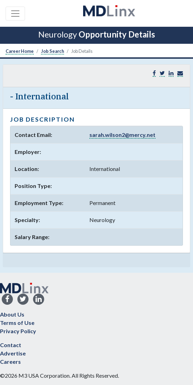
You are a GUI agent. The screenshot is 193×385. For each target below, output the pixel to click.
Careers (10, 361)
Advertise (13, 353)
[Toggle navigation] (15, 14)
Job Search (52, 51)
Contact (10, 345)
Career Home (20, 51)
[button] (180, 73)
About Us (12, 314)
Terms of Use (17, 322)
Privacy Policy (18, 331)
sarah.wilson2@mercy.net (122, 134)
